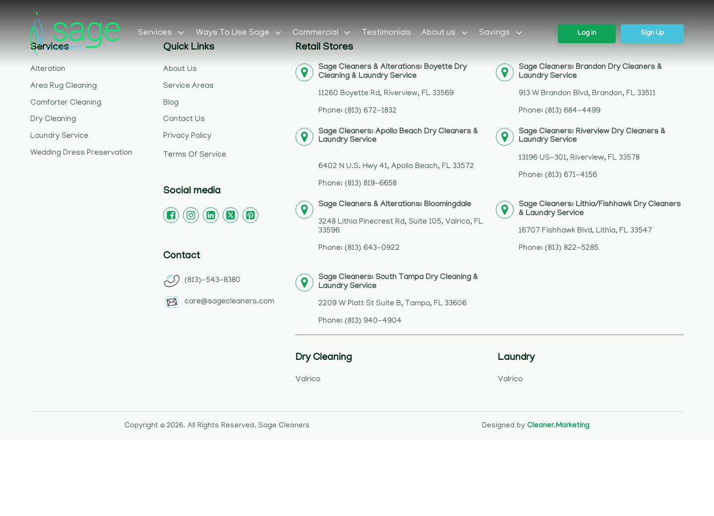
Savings (501, 33)
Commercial (322, 33)
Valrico (308, 379)
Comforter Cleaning (65, 103)
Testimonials (387, 33)
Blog (170, 103)
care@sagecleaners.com (229, 301)
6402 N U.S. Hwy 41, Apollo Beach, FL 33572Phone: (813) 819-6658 (398, 158)
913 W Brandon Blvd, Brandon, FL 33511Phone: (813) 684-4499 (590, 89)
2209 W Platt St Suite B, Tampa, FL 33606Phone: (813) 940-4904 (398, 300)
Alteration (47, 69)
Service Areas (188, 86)
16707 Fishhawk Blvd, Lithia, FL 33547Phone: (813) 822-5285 (600, 227)
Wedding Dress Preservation (81, 153)
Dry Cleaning (53, 119)
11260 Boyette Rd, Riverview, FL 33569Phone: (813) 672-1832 (392, 89)
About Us (180, 69)
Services (162, 33)
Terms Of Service (194, 155)
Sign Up (652, 33)
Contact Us (184, 119)
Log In (587, 33)
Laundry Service (59, 136)
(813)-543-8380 (212, 280)
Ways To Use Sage (239, 33)
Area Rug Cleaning (63, 86)
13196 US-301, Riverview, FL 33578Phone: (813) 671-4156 (592, 154)
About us (445, 33)
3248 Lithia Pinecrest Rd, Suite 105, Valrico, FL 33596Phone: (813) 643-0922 (400, 227)
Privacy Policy (187, 136)
